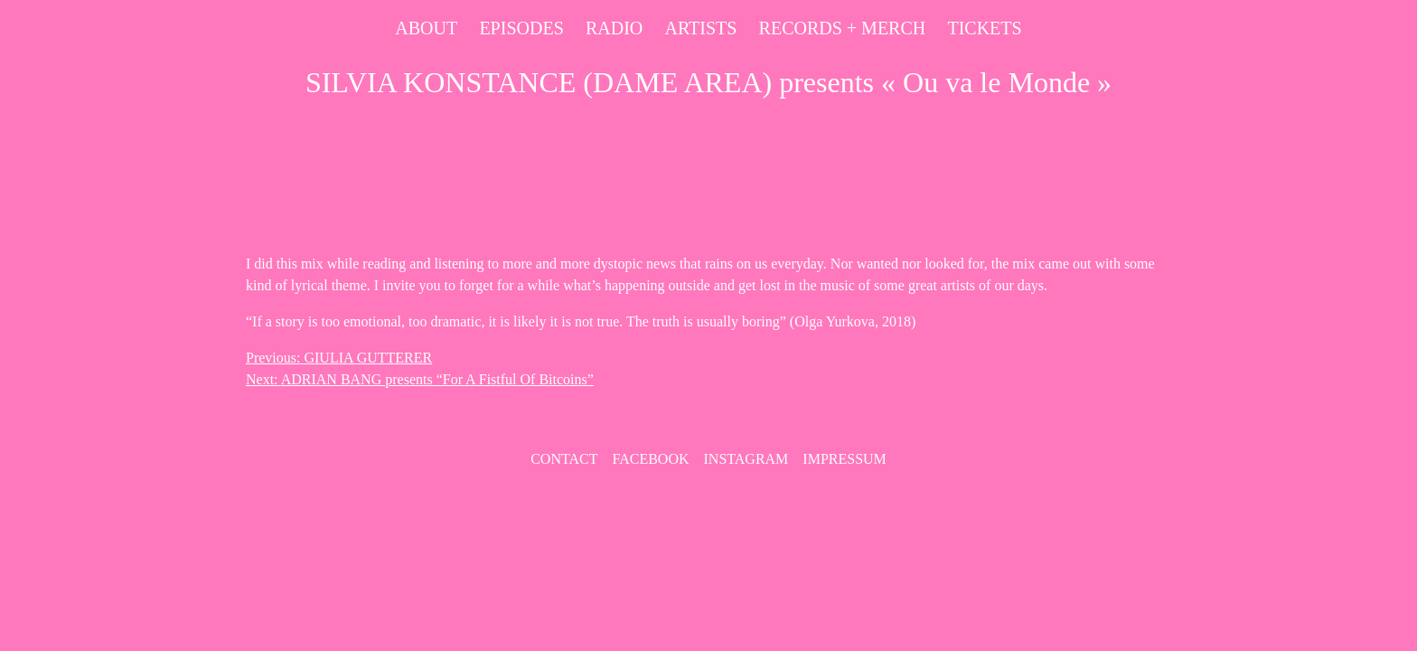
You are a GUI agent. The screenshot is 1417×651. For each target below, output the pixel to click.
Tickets (984, 28)
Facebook (650, 459)
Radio (614, 28)
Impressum (844, 459)
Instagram (746, 459)
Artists (700, 28)
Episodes (521, 28)
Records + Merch (842, 28)
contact (563, 459)
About (426, 28)
